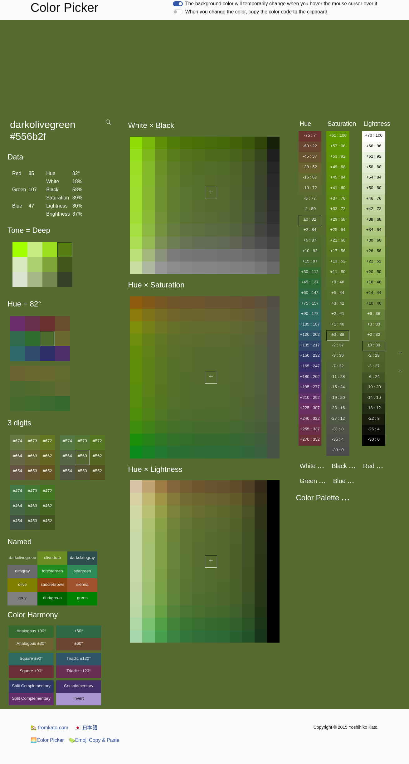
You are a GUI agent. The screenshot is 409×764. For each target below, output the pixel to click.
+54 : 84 (374, 177)
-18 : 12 (374, 407)
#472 (47, 490)
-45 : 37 (310, 156)
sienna (82, 584)
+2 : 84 (310, 229)
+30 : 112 (310, 271)
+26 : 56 (374, 250)
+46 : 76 (374, 198)
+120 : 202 (310, 334)
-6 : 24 (374, 376)
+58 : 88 (374, 166)
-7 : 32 (338, 366)
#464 (17, 505)
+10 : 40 (374, 303)
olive (22, 584)
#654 (17, 470)
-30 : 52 (310, 166)
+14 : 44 (374, 292)
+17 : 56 (338, 250)
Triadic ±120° (78, 658)
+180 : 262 (310, 376)
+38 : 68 (374, 219)
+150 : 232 (310, 355)
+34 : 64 (374, 229)
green (82, 597)
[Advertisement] (204, 66)
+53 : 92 (338, 156)
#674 (17, 440)
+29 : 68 (338, 219)
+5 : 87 (310, 240)
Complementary (78, 685)
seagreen (82, 571)
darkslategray (82, 557)
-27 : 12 (338, 418)
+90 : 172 (310, 313)
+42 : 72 (374, 208)
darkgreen (52, 597)
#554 (67, 470)
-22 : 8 (374, 418)
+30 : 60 (374, 240)
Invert (78, 698)
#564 (67, 455)
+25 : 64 (338, 229)
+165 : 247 (310, 366)
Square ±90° (31, 658)
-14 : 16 (374, 397)
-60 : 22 (310, 146)
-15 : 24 (338, 386)
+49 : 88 (338, 166)
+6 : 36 (373, 313)
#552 (97, 470)
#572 (97, 440)
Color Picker (47, 740)
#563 (82, 455)
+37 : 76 (338, 198)
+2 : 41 (337, 313)
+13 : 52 (338, 261)
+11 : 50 (338, 271)
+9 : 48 (337, 282)
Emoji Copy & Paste (94, 740)
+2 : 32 (373, 334)
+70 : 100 (373, 135)
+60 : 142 (310, 292)
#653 (32, 470)
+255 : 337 (310, 429)
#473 (32, 490)
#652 (47, 470)
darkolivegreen (22, 557)
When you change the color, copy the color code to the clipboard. (257, 11)
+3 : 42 (337, 303)
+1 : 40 (337, 324)
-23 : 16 (338, 407)
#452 (47, 520)
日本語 (86, 727)
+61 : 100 (338, 135)
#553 (82, 470)
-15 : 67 (310, 177)
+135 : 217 (310, 345)
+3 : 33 (373, 324)
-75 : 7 (310, 135)
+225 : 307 (310, 407)
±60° (78, 631)
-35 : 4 (338, 439)
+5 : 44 (337, 292)
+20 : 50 (374, 271)
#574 (67, 440)
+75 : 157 (310, 303)
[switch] (178, 3)
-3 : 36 (338, 355)
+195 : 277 (310, 386)
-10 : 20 (374, 386)
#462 (47, 505)
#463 (32, 505)
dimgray (22, 571)
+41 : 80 (338, 187)
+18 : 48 (374, 282)
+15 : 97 (310, 261)
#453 (32, 520)
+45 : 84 (338, 177)
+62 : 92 (374, 156)
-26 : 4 (374, 429)
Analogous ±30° (31, 631)
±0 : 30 (374, 345)
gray (22, 597)
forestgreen (52, 571)
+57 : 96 (338, 146)
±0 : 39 (338, 334)
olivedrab (52, 557)
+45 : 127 (310, 282)
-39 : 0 (338, 450)
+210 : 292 (310, 397)
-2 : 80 (310, 208)
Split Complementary (31, 685)
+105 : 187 (310, 324)
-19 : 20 (338, 397)
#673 (32, 440)
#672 (47, 440)
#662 (47, 455)
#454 (17, 520)
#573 (82, 440)
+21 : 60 (338, 240)
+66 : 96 (374, 146)
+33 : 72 (338, 208)
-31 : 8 (338, 429)
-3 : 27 (374, 366)
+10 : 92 (310, 250)
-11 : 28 (338, 376)
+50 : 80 (374, 187)
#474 (17, 490)
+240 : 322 (310, 418)
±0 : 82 (310, 219)
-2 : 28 (374, 355)
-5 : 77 (310, 198)
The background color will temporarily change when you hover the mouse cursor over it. (282, 3)
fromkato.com (49, 727)
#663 (32, 455)
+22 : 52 (374, 261)
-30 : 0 (374, 439)
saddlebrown (52, 584)
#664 (17, 455)
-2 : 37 (338, 345)
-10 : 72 (310, 187)
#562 (97, 455)
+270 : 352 (310, 439)
